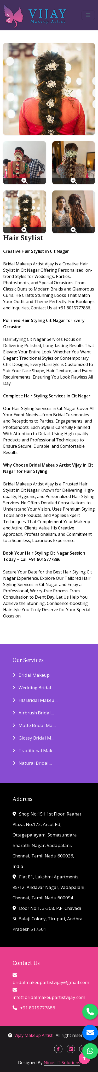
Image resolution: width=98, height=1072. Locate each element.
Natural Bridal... (32, 763)
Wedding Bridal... (33, 688)
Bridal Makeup (31, 675)
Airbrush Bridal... (33, 713)
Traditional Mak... (34, 750)
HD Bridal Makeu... (35, 700)
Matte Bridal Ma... (34, 725)
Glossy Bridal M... (33, 738)
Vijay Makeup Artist (31, 1035)
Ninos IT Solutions (62, 1062)
